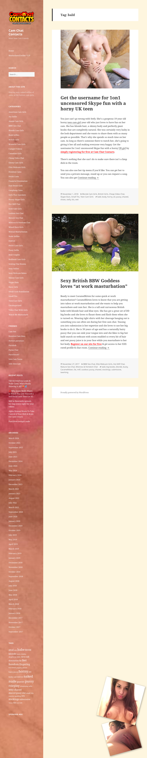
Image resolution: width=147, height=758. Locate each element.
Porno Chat (13, 350)
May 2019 (13, 539)
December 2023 (15, 484)
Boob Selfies (14, 135)
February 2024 (15, 475)
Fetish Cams (14, 176)
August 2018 (14, 581)
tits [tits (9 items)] (15, 702)
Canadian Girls (15, 153)
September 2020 (16, 512)
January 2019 (14, 558)
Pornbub (12, 345)
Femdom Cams (15, 172)
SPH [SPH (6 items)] (23, 696)
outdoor (84, 369)
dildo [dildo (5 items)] (19, 657)
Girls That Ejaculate (17, 195)
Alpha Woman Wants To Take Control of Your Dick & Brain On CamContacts (21, 414)
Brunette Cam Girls (17, 144)
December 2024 (15, 461)
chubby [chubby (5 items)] (23, 654)
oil (114, 196)
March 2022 (14, 507)
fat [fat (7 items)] (20, 660)
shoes (63, 199)
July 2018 (13, 585)
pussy (118, 196)
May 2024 (13, 470)
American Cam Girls (17, 112)
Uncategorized (15, 305)
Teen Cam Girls (15, 301)
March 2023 (14, 489)
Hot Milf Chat (14, 204)
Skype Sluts (14, 282)
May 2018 (13, 595)
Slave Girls (13, 287)
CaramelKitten (67, 369)
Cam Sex (12, 331)
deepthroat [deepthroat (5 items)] (13, 657)
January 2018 (14, 613)
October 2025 (14, 443)
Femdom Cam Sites (17, 336)
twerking (64, 372)
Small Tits (13, 296)
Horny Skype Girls (17, 199)
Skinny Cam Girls (16, 278)
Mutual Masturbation (18, 231)
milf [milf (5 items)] (15, 677)
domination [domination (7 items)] (14, 660)
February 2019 (15, 553)
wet (77, 199)
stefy (69, 199)
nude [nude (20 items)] (12, 681)
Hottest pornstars (16, 341)
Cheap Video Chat (16, 158)
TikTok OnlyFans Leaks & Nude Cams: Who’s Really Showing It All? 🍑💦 (20, 384)
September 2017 (16, 631)
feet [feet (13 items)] (24, 660)
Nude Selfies (14, 236)
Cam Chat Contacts (16, 32)
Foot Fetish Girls (16, 185)
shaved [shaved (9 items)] (18, 689)
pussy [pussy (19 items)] (29, 681)
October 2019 (14, 530)
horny (109, 196)
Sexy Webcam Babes (18, 273)
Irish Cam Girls (15, 208)
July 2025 (13, 452)
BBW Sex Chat (15, 126)
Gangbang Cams (16, 190)
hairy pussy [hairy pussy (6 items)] (13, 672)
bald (99, 196)
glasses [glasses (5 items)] (24, 668)
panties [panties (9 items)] (21, 681)
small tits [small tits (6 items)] (30, 693)
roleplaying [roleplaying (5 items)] (24, 686)
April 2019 (13, 544)
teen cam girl (74, 122)
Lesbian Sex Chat (16, 213)
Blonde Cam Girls (16, 130)
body (104, 196)
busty (125, 367)
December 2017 (15, 618)
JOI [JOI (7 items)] (30, 672)
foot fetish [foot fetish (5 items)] (12, 668)
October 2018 (14, 572)
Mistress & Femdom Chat (19, 222)
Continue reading (88, 177)
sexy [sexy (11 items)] (11, 689)
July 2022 (13, 502)
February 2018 (15, 608)
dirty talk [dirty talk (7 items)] (25, 657)
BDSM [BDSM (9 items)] (28, 649)
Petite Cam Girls (16, 245)
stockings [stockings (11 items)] (14, 699)
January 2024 (14, 479)
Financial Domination (18, 181)
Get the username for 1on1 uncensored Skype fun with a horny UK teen (93, 103)
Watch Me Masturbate (18, 314)
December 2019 (15, 526)
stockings (106, 369)
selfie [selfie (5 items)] (30, 686)
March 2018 (14, 604)
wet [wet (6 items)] (20, 703)
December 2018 (15, 562)
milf (79, 369)
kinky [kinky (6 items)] (11, 677)
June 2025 (13, 456)
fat (75, 369)
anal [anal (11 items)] (11, 649)
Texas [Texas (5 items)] (11, 703)
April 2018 (13, 599)
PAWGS (12, 241)
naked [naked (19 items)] (28, 676)
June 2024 (13, 466)
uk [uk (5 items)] (18, 703)
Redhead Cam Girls (17, 259)
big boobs (110, 367)
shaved (125, 196)
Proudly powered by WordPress (75, 392)
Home (11, 51)
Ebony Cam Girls (16, 162)
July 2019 (13, 535)
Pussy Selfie (14, 250)
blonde (119, 367)
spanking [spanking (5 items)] (17, 696)
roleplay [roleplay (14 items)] (14, 686)
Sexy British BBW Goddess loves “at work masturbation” (94, 283)
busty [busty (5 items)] (19, 654)
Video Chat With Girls (18, 310)
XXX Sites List (15, 364)
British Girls (14, 139)
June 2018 (13, 590)
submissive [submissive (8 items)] (25, 699)
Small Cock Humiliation (19, 291)
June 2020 (13, 516)
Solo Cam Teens (15, 359)
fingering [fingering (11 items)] (24, 664)
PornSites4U (14, 354)
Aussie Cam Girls (16, 121)
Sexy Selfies (14, 268)
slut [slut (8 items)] (24, 693)
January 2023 (14, 493)
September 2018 (16, 576)
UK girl (122, 148)
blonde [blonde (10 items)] (12, 653)
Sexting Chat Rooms (17, 264)
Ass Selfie (13, 116)
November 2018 (16, 567)
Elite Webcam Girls (17, 167)
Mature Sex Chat (16, 218)
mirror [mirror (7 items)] (20, 677)
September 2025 (16, 447)
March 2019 (14, 549)
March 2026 (14, 438)
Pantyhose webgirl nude (19, 421)
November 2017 (16, 622)
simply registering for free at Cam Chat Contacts (87, 151)
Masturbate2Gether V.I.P (19, 55)
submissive (116, 369)
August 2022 (14, 498)
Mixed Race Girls (16, 227)
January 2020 (14, 521)
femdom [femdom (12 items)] (14, 664)
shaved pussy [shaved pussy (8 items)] (15, 693)
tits (73, 199)
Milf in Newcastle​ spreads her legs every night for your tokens (21, 404)
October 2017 (14, 627)
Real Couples (14, 255)
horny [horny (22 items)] (23, 671)
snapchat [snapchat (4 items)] (11, 696)
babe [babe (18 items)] (21, 649)
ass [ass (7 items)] (15, 650)
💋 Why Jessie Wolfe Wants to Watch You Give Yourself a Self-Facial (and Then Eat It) (21, 394)
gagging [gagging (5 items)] (19, 668)
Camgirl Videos (15, 149)
